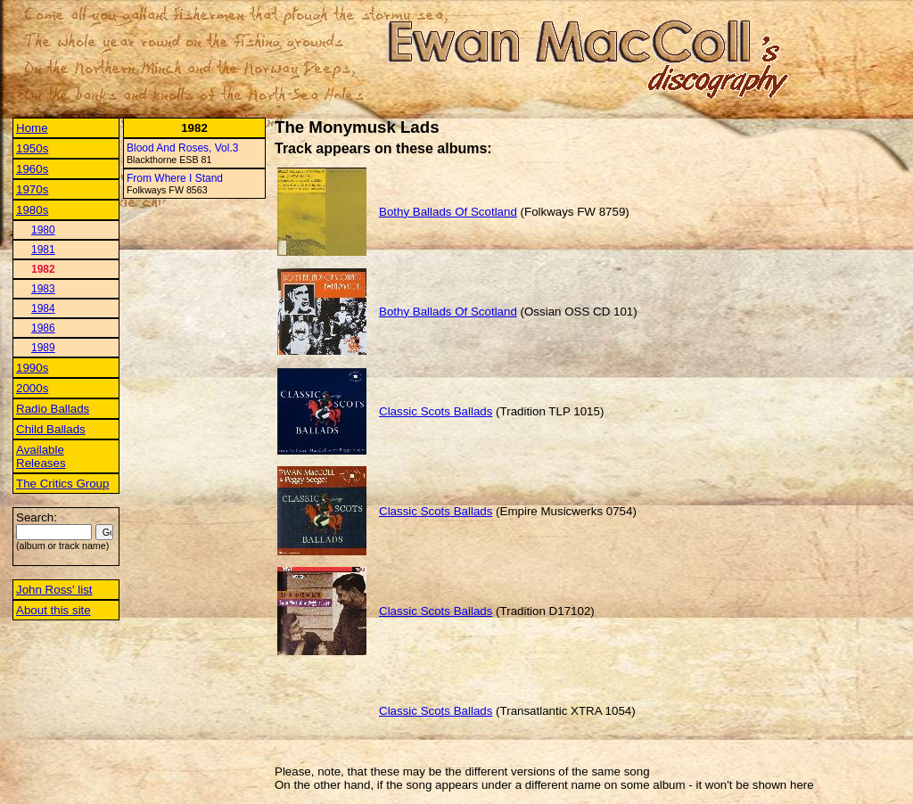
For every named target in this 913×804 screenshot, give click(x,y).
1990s (32, 367)
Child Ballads (51, 429)
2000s (32, 388)
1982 (43, 269)
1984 (43, 308)
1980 (43, 230)
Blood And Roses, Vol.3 (182, 148)
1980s (32, 210)
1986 (43, 328)
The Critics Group (62, 483)
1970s (32, 189)
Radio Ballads (52, 408)
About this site (53, 610)
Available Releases (41, 456)
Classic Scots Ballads (435, 411)
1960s (32, 169)
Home (32, 128)
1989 (43, 347)
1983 (43, 289)
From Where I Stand (175, 178)
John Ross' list (54, 589)
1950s (32, 148)
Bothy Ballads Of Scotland (448, 211)
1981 (43, 249)
